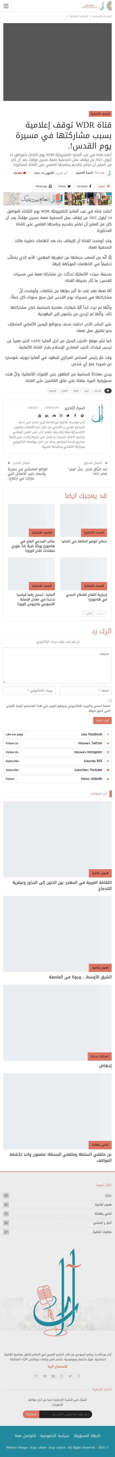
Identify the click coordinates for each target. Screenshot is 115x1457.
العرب (86, 391)
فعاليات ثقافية (102, 1232)
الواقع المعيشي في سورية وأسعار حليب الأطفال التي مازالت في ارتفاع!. (28, 474)
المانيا (76, 391)
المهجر (64, 391)
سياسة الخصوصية (54, 1435)
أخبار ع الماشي (102, 1223)
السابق (100, 613)
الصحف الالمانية (100, 113)
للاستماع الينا (57, 1367)
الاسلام (97, 391)
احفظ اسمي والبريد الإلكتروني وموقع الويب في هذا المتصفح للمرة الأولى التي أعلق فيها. (58, 708)
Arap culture (38, 1447)
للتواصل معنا (25, 1435)
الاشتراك (31, 1414)
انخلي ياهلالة (100, 1145)
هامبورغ (52, 391)
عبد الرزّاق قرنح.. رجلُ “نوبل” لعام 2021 (87, 471)
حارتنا (108, 1195)
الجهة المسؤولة (87, 1435)
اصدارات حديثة (100, 1056)
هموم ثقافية (100, 873)
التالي (88, 613)
